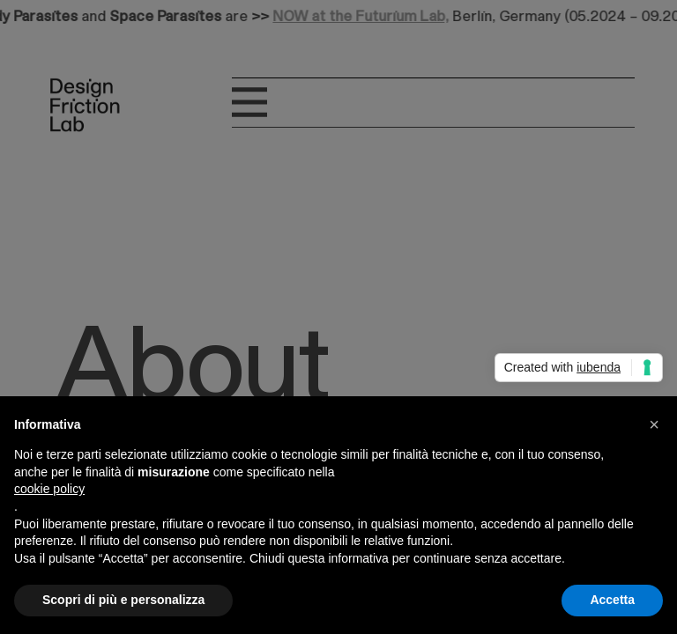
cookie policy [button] (49, 489)
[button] (654, 424)
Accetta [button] (612, 600)
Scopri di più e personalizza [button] (123, 600)
